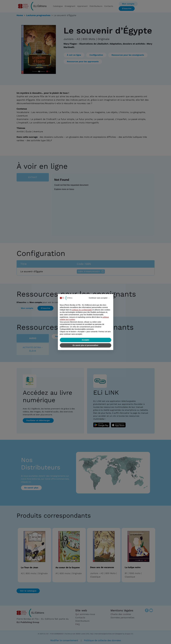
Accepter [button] (85, 340)
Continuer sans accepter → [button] (99, 298)
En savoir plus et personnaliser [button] (85, 345)
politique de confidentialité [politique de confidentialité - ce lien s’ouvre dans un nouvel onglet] (82, 310)
